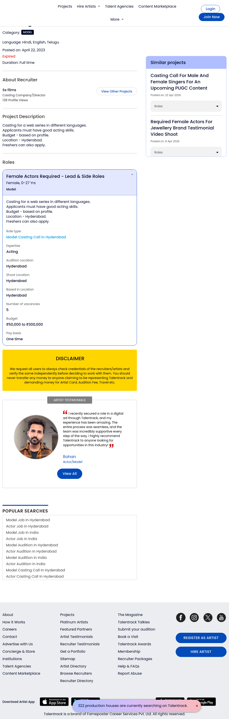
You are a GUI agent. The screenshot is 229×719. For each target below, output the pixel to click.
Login (210, 8)
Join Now (211, 16)
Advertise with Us (17, 644)
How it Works (13, 622)
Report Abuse (130, 673)
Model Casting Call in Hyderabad (36, 237)
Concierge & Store (18, 651)
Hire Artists (88, 6)
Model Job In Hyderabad (28, 520)
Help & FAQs (128, 666)
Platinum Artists (74, 622)
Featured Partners (76, 629)
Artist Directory (73, 666)
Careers (9, 629)
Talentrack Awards (134, 644)
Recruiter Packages (135, 658)
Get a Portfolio (72, 651)
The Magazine (130, 614)
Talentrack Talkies (134, 622)
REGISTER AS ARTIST (201, 637)
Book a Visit (128, 636)
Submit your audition (136, 629)
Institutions (12, 658)
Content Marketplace (157, 6)
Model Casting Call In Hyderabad (35, 570)
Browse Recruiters (76, 673)
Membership (129, 651)
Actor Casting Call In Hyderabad (35, 576)
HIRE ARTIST (201, 651)
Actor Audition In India (25, 563)
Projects (65, 6)
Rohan (69, 456)
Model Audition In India (26, 557)
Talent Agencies (119, 6)
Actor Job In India (21, 538)
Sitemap (67, 658)
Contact (9, 636)
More (117, 19)
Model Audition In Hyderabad (32, 545)
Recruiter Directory (76, 680)
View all (70, 473)
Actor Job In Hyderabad (27, 526)
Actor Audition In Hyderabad (31, 551)
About (7, 614)
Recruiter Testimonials (80, 644)
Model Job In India (22, 532)
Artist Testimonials (76, 636)
